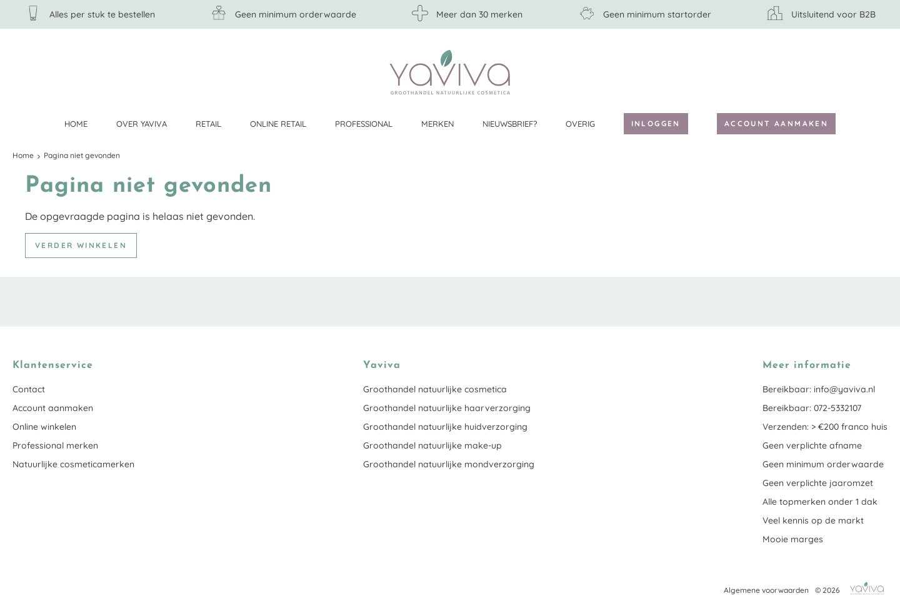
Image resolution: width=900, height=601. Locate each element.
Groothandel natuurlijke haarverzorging (447, 408)
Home (76, 124)
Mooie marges (792, 539)
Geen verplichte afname (812, 445)
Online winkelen (44, 426)
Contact (28, 389)
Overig (580, 124)
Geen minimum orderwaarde (823, 464)
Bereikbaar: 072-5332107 (811, 408)
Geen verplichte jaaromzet (817, 483)
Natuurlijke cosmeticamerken (73, 464)
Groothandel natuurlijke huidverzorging (445, 426)
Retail (208, 124)
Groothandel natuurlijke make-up (432, 445)
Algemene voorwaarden (766, 590)
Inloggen (656, 123)
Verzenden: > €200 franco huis (825, 426)
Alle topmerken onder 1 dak (820, 501)
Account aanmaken (776, 123)
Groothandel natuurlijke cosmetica (435, 389)
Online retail (278, 124)
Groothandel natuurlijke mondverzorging (448, 464)
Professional (363, 124)
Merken (437, 124)
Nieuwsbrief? (509, 124)
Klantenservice (878, 71)
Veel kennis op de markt (813, 520)
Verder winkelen (81, 245)
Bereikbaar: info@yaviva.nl (818, 389)
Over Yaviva (141, 124)
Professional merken (55, 445)
